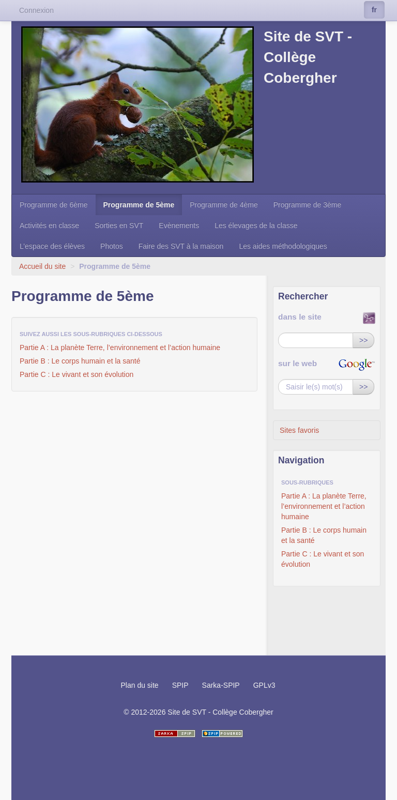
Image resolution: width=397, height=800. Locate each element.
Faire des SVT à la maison (181, 246)
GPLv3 (264, 685)
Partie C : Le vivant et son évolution (76, 374)
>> (363, 340)
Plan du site (139, 685)
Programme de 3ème (307, 205)
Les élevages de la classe (256, 225)
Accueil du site (42, 266)
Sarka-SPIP (221, 685)
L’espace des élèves (52, 246)
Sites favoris (299, 430)
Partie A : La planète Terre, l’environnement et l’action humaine (120, 347)
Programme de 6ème (54, 205)
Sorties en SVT (119, 225)
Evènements (179, 225)
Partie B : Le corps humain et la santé (80, 361)
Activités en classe (49, 225)
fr (374, 10)
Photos (111, 246)
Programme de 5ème (139, 205)
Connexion (36, 10)
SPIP (180, 685)
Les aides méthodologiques (283, 246)
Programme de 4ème (224, 205)
